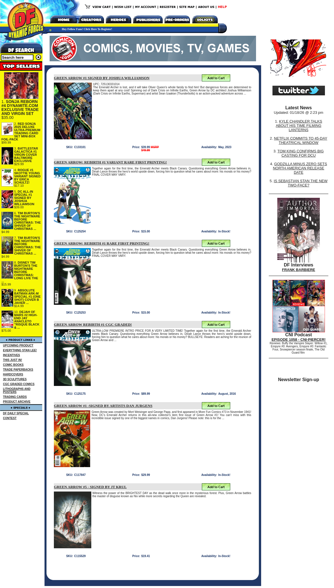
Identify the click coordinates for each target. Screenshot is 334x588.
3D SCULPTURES (15, 379)
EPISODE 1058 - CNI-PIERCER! (299, 339)
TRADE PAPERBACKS (18, 369)
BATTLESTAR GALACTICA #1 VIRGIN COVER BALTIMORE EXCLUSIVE (26, 155)
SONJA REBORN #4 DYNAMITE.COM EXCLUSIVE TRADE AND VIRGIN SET (20, 107)
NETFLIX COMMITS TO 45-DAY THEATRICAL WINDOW (300, 140)
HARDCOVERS (13, 374)
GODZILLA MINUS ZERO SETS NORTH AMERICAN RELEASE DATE (300, 168)
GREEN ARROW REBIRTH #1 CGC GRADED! (93, 324)
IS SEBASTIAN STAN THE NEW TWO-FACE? (300, 183)
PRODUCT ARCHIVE (17, 401)
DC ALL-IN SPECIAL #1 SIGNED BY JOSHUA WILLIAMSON (24, 198)
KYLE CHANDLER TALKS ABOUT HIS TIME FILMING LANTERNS (299, 125)
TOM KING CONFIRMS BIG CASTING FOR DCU (301, 153)
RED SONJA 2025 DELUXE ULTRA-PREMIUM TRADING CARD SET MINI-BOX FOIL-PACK (20, 131)
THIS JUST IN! (12, 360)
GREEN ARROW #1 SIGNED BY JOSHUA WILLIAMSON (101, 78)
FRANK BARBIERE (298, 270)
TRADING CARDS (15, 396)
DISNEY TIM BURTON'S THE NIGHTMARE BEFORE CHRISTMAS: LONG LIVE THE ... (19, 272)
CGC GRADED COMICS (19, 384)
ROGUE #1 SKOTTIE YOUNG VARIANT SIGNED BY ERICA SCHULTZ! (27, 176)
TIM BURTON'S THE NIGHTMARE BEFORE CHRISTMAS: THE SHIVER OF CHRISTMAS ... (27, 220)
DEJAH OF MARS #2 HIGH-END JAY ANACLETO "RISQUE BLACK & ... (26, 319)
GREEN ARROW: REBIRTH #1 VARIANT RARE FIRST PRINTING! (110, 162)
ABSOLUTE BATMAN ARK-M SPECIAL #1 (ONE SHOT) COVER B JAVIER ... (27, 296)
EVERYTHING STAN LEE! (20, 350)
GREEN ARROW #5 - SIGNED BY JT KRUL (90, 487)
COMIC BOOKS (13, 364)
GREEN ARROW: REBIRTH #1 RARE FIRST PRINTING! (101, 243)
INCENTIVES (11, 355)
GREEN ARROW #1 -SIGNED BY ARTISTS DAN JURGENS (103, 406)
